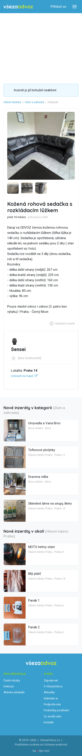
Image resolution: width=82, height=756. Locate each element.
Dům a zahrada (34, 102)
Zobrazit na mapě (22, 376)
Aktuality (49, 692)
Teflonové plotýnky (41, 450)
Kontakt (49, 722)
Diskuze (8, 686)
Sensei (18, 349)
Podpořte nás (52, 704)
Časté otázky (11, 680)
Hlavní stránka (12, 102)
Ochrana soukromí (55, 744)
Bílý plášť (34, 574)
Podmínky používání (56, 710)
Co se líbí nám (52, 716)
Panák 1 (34, 600)
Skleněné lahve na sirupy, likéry (50, 503)
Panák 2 (34, 627)
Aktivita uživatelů (13, 692)
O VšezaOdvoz (53, 686)
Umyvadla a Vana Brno (44, 423)
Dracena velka (38, 477)
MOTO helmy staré (41, 547)
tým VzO (44, 750)
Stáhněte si (51, 698)
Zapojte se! (51, 680)
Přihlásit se (58, 7)
